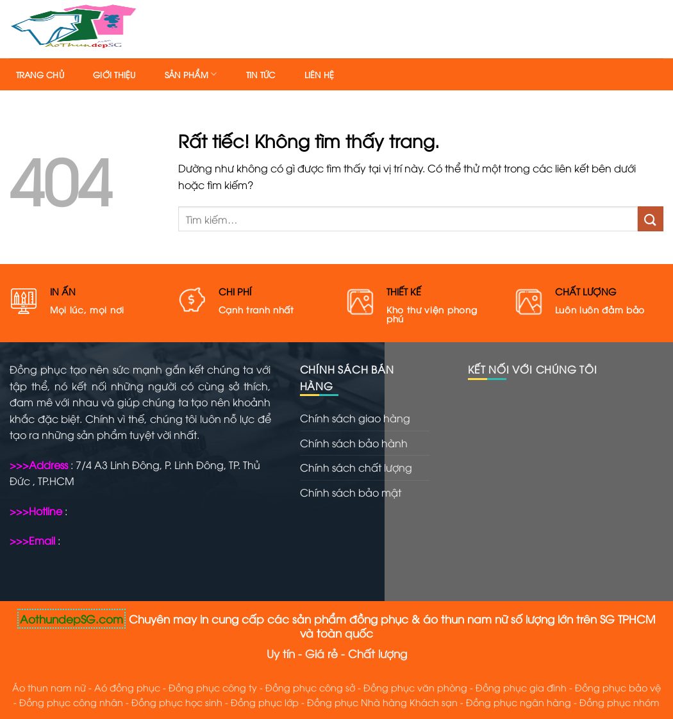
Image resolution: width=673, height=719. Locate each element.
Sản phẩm (191, 74)
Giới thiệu (114, 74)
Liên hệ (319, 74)
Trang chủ (40, 74)
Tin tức (261, 74)
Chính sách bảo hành (354, 443)
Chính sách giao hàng (355, 418)
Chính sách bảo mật (350, 492)
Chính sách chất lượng (356, 467)
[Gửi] (650, 218)
